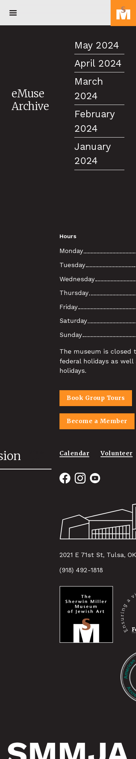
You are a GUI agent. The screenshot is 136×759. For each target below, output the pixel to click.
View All (36, 456)
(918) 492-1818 (81, 570)
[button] (13, 13)
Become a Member (97, 421)
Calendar (74, 453)
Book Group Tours (96, 397)
